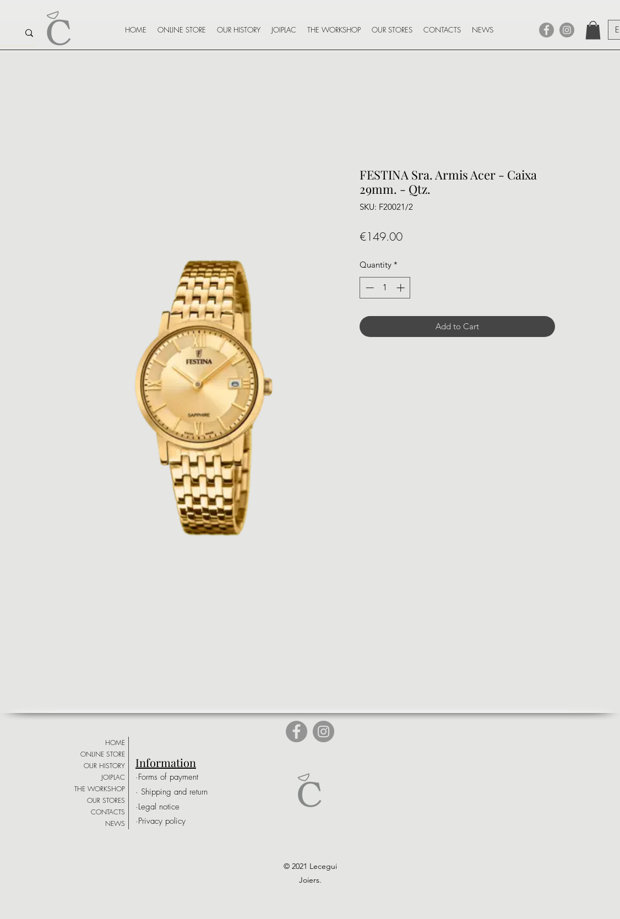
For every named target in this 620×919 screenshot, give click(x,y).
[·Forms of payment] (173, 777)
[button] (593, 30)
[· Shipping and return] (176, 792)
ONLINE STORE (102, 754)
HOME (115, 742)
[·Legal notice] (173, 807)
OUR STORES (106, 800)
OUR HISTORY (104, 765)
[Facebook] (546, 30)
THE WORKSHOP (99, 788)
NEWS (115, 823)
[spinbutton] (385, 288)
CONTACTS (108, 812)
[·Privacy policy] (171, 821)
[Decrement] (368, 288)
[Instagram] (566, 30)
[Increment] (401, 288)
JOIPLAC (113, 777)
